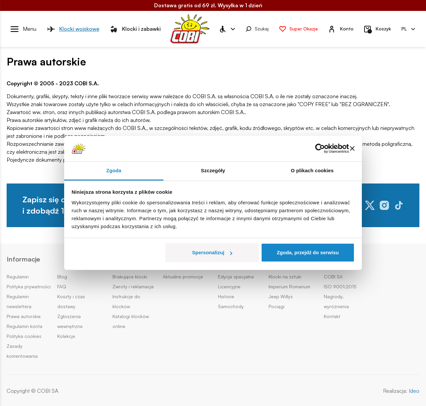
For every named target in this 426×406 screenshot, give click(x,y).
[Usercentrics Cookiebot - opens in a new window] (320, 148)
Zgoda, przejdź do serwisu (308, 252)
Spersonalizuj (212, 252)
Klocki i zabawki (135, 29)
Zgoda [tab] (113, 170)
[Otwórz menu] (23, 29)
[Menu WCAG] (227, 29)
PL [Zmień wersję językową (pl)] (408, 28)
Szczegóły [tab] (213, 170)
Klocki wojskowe (73, 29)
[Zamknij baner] (352, 148)
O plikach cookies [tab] (312, 170)
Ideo (414, 391)
